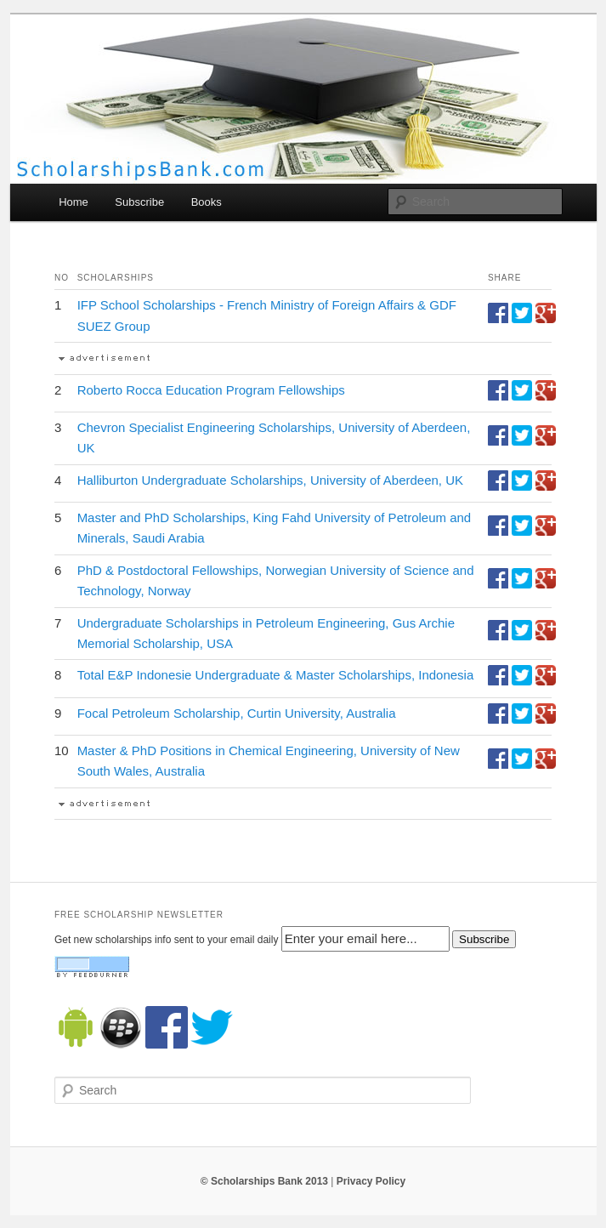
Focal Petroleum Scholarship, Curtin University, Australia (236, 713)
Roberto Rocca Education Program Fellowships (211, 390)
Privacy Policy (371, 1181)
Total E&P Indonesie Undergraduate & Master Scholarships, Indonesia (275, 675)
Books (206, 202)
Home (73, 202)
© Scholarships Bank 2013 (264, 1181)
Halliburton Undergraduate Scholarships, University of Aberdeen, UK (270, 480)
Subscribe (139, 202)
